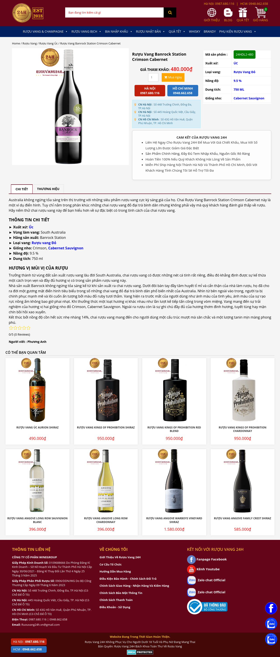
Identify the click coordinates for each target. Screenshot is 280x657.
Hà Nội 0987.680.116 (149, 90)
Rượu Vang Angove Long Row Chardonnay (106, 520)
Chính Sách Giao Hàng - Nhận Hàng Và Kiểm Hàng (134, 586)
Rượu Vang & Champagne (45, 31)
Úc (31, 227)
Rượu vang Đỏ (44, 242)
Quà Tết (177, 31)
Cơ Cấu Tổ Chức (111, 564)
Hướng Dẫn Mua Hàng (115, 571)
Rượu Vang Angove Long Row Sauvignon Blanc (37, 520)
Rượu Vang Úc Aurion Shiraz (37, 427)
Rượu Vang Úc (48, 43)
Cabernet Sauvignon (249, 98)
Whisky (194, 31)
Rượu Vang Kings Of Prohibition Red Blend (174, 429)
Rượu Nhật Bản (150, 31)
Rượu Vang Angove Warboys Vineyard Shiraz (174, 520)
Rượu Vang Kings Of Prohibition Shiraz (106, 427)
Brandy (210, 31)
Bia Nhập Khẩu (118, 31)
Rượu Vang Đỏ (245, 72)
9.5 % (238, 81)
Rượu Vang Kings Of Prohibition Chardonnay (242, 429)
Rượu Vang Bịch (86, 31)
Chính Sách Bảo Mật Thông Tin (121, 593)
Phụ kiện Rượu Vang (237, 31)
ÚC (236, 63)
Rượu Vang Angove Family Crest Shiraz (242, 518)
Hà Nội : (28, 641)
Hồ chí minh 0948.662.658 (183, 90)
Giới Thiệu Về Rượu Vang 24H (120, 557)
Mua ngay (173, 77)
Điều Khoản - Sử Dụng (115, 607)
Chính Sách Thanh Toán (116, 600)
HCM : (27, 649)
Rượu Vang (30, 43)
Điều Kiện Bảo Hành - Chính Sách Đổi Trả (128, 579)
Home (16, 43)
